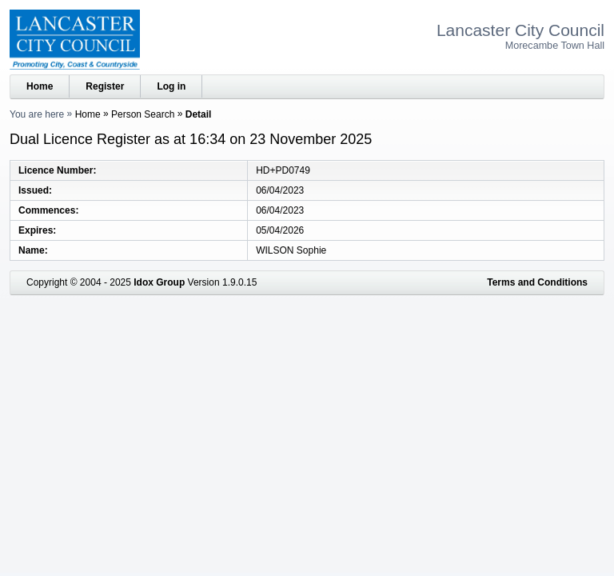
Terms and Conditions (537, 282)
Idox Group (159, 282)
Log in (171, 86)
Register (105, 86)
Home (39, 86)
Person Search (142, 114)
